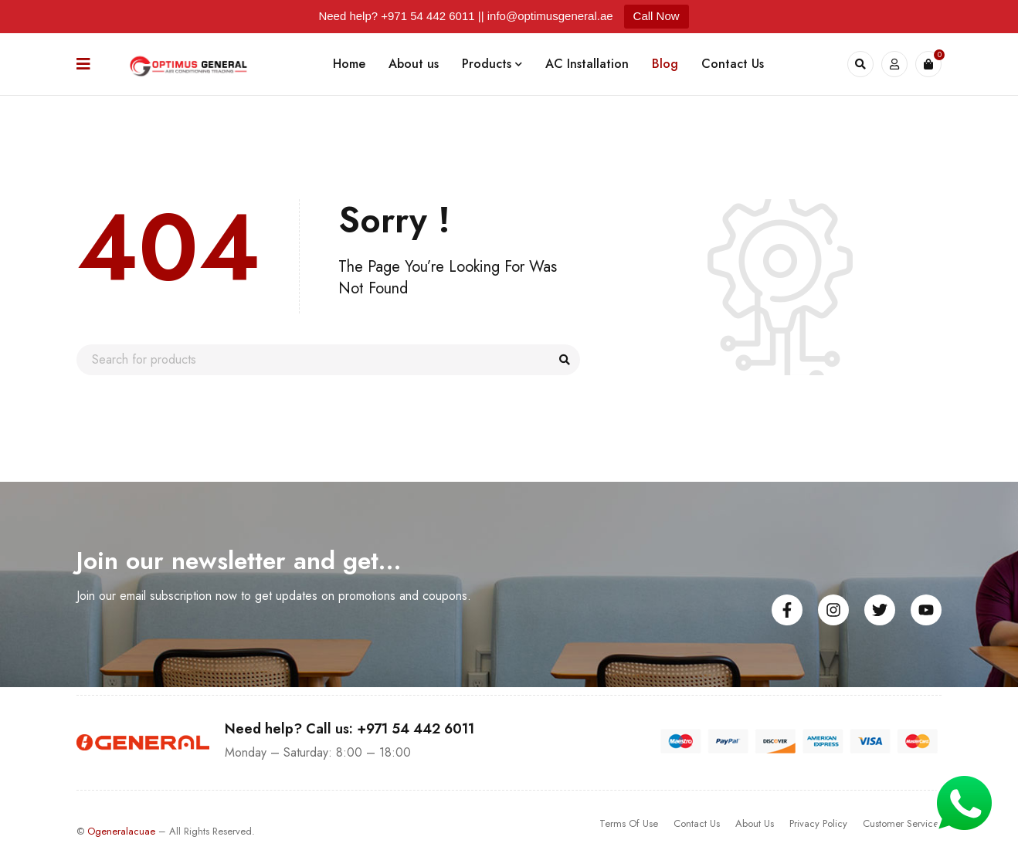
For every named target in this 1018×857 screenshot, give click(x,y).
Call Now (656, 15)
